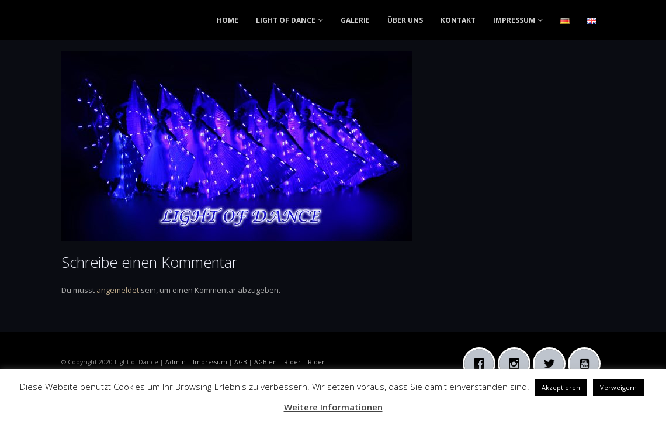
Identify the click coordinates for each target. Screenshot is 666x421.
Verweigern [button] (618, 387)
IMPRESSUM (514, 20)
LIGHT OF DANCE (285, 20)
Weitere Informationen (333, 407)
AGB (240, 362)
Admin (175, 362)
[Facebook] (482, 363)
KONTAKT (458, 20)
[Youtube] (587, 363)
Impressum (210, 362)
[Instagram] (517, 363)
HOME (227, 20)
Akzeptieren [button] (561, 387)
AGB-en (265, 362)
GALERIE (355, 20)
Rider (292, 362)
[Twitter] (552, 363)
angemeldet (117, 290)
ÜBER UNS (405, 20)
